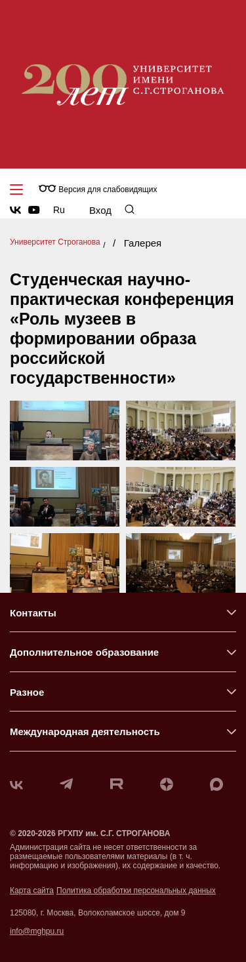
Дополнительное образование (84, 652)
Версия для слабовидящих (98, 189)
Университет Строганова (55, 242)
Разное (27, 692)
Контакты (33, 612)
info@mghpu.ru (37, 931)
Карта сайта (32, 890)
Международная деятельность (85, 731)
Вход (100, 210)
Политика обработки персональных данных (136, 890)
